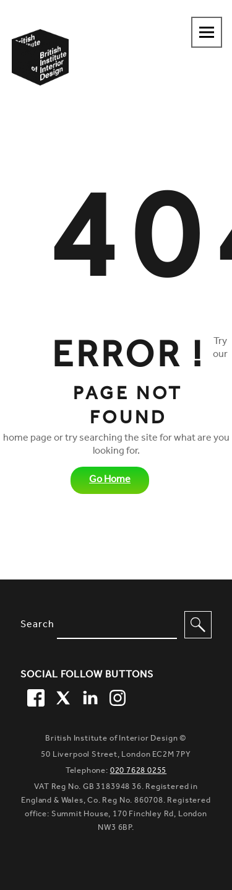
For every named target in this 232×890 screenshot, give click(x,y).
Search (37, 625)
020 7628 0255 (138, 771)
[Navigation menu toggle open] (206, 32)
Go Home (110, 480)
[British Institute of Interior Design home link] (40, 73)
